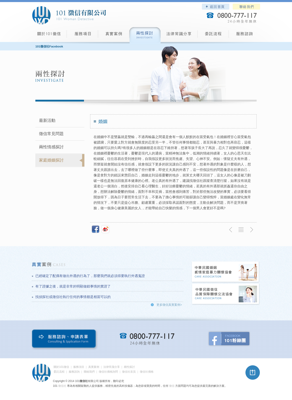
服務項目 (82, 35)
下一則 (251, 230)
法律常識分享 (179, 35)
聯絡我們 (246, 7)
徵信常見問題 (51, 133)
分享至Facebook (95, 229)
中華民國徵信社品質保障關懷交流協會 (225, 294)
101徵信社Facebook (49, 46)
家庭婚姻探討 (51, 160)
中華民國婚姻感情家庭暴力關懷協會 (225, 272)
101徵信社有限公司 (69, 15)
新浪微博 (105, 229)
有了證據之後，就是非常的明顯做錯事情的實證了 (73, 286)
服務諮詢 (244, 35)
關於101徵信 (61, 367)
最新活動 (47, 120)
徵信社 (62, 385)
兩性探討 (145, 35)
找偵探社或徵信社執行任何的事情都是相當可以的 (73, 297)
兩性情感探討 (51, 147)
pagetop (252, 372)
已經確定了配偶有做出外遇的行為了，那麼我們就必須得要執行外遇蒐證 (90, 276)
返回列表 (241, 230)
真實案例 (113, 35)
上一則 (231, 230)
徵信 (172, 385)
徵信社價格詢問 (108, 371)
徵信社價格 (147, 371)
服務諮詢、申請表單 (65, 339)
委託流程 (213, 35)
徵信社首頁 (129, 371)
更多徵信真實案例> (169, 304)
